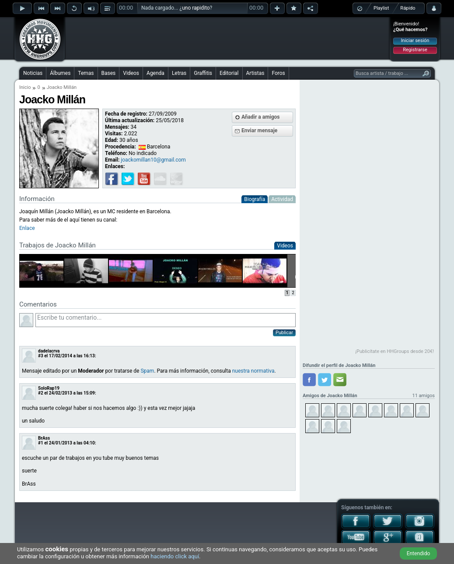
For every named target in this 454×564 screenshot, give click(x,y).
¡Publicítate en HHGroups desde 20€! (394, 351)
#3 (40, 355)
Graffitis (203, 73)
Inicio (25, 87)
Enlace (27, 228)
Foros (278, 73)
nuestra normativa (253, 371)
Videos (131, 73)
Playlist (381, 8)
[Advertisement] (227, 38)
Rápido (407, 8)
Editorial (229, 73)
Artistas (255, 73)
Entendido (418, 553)
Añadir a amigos (260, 117)
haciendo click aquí (174, 556)
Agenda (155, 73)
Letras (179, 73)
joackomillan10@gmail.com (153, 160)
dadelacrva (48, 351)
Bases (108, 73)
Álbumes (60, 73)
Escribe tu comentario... (165, 320)
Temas (86, 73)
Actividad (282, 199)
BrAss (44, 438)
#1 (40, 443)
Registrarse (415, 50)
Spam (147, 371)
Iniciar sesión (415, 40)
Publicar (284, 332)
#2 (40, 393)
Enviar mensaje (259, 130)
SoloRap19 (48, 388)
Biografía (254, 199)
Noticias (32, 73)
